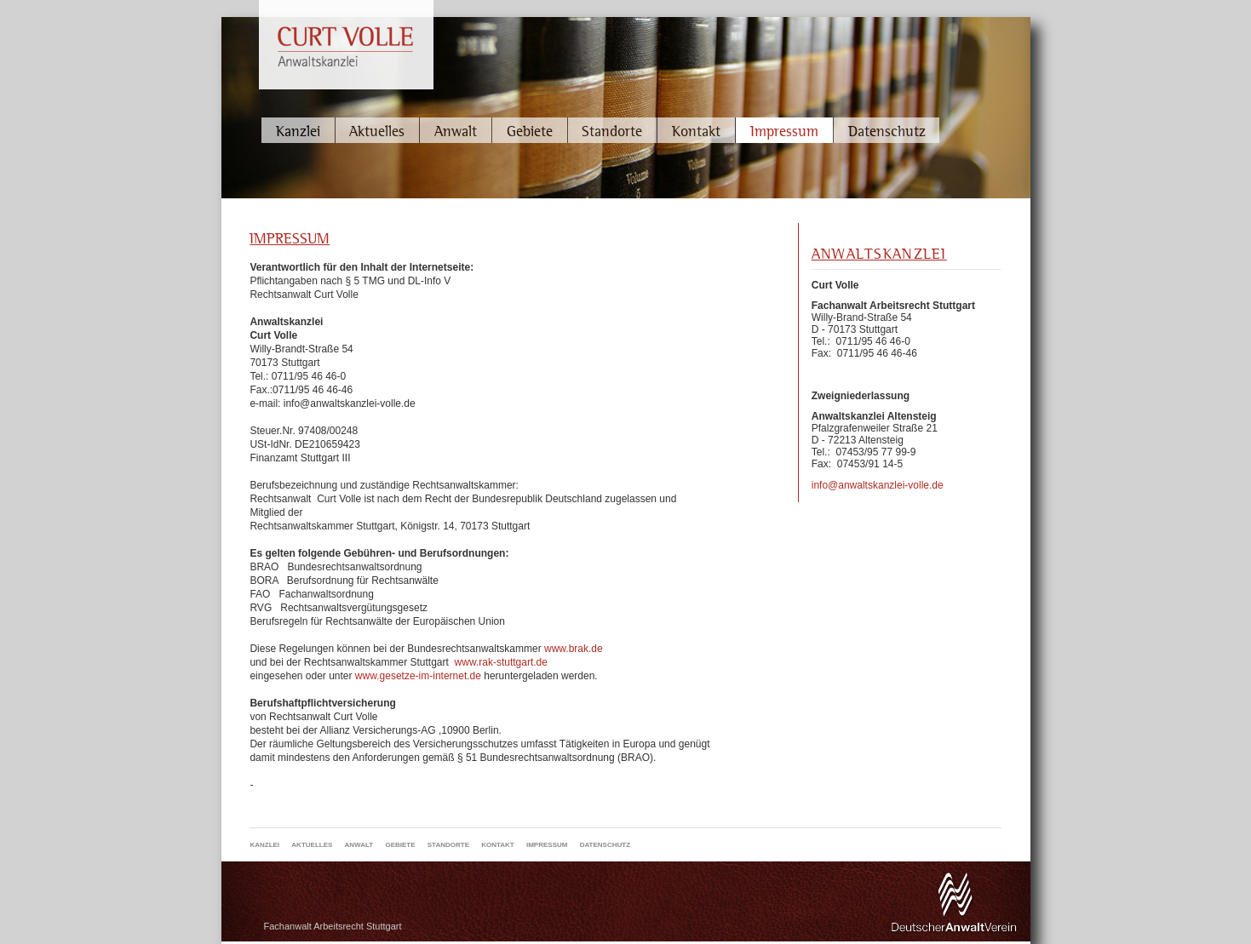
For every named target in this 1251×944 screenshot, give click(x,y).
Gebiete (530, 131)
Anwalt (455, 131)
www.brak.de (573, 649)
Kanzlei (298, 131)
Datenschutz (887, 131)
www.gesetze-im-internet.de (418, 676)
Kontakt (696, 131)
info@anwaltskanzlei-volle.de (878, 485)
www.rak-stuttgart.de (501, 662)
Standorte (612, 131)
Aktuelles (377, 131)
